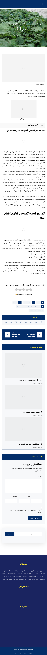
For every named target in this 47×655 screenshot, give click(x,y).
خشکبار (7, 240)
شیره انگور (42, 243)
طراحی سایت (30, 649)
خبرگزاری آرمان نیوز (23, 653)
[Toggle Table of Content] (41, 125)
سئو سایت (24, 649)
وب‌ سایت (14, 497)
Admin (38, 302)
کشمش (15, 302)
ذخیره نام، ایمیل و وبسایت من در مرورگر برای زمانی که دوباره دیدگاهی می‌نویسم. (26, 511)
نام (41, 497)
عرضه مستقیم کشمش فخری (23, 306)
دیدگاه (39, 477)
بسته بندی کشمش (35, 306)
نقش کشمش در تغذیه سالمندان (36, 310)
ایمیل (28, 497)
